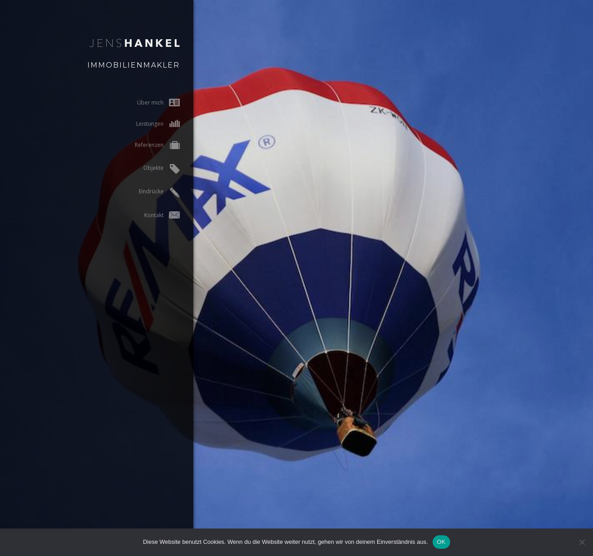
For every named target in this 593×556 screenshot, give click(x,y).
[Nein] (581, 542)
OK (441, 541)
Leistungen (150, 124)
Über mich (150, 102)
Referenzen (149, 145)
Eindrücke (151, 192)
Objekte (153, 169)
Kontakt (154, 215)
